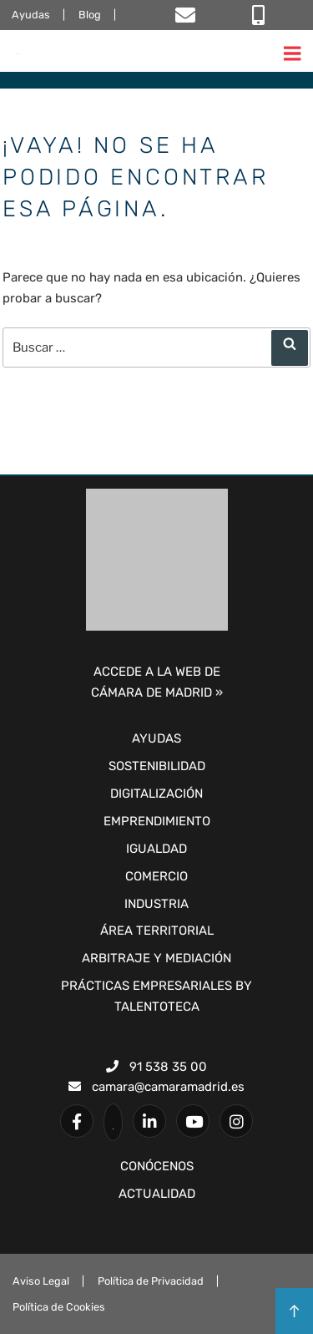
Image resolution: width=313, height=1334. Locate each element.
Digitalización (156, 793)
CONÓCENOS (157, 1166)
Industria (156, 903)
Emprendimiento (156, 821)
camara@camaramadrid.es (156, 1086)
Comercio (156, 876)
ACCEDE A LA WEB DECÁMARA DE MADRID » (157, 682)
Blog (89, 14)
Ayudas (31, 14)
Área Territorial (157, 930)
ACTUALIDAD (157, 1193)
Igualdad (156, 848)
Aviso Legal (41, 1281)
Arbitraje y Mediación (156, 958)
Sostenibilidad (157, 766)
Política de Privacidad (151, 1281)
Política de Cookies (59, 1307)
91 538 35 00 (156, 1066)
